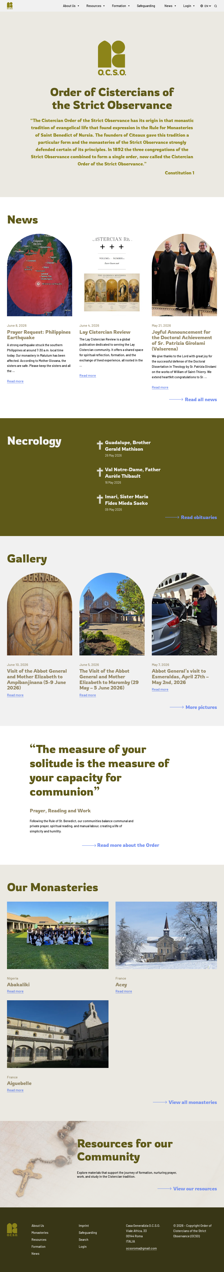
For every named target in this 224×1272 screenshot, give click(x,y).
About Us (69, 6)
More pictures (193, 707)
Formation (119, 6)
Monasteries (40, 1232)
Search (83, 1239)
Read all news (193, 399)
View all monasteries (185, 1102)
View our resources (187, 1188)
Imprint (84, 1225)
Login (187, 6)
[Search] (215, 6)
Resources (93, 6)
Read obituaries (191, 517)
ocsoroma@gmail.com (141, 1248)
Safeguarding (146, 6)
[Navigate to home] (12, 6)
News (168, 6)
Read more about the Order (120, 845)
